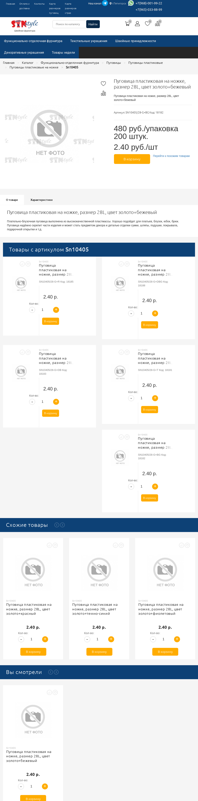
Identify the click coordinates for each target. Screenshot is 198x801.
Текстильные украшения (88, 41)
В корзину (131, 159)
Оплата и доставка (24, 6)
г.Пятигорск (118, 3)
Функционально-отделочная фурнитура (33, 41)
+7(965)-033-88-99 (149, 9)
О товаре (12, 199)
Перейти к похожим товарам (171, 156)
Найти (93, 24)
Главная (10, 3)
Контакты (39, 3)
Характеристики (42, 199)
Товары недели (63, 52)
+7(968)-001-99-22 (149, 3)
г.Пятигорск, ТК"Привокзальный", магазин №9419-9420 (155, 731)
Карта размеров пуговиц (54, 8)
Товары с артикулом (49, 249)
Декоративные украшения (24, 52)
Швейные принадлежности (135, 41)
